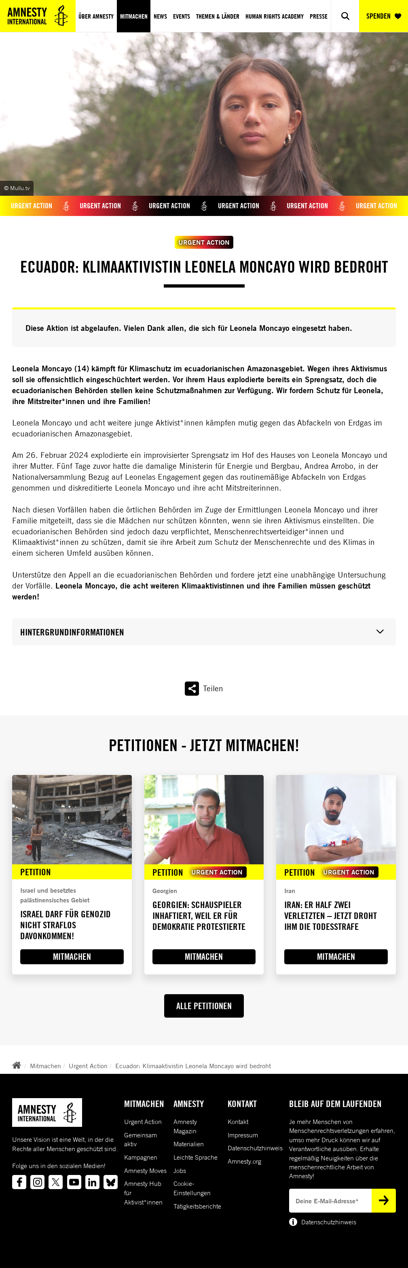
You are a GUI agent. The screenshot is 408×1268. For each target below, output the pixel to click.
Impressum (243, 1135)
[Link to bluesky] (111, 1182)
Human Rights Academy (274, 16)
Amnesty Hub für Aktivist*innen (143, 1192)
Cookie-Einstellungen (192, 1188)
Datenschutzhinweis (255, 1148)
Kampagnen (140, 1157)
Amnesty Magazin (185, 1126)
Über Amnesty (96, 16)
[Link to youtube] (74, 1182)
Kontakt (238, 1122)
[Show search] (345, 16)
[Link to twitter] (56, 1182)
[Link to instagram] (37, 1182)
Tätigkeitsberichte (197, 1206)
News (160, 16)
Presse (319, 16)
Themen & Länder (217, 16)
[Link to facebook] (19, 1182)
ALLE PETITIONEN (204, 1006)
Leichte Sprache (195, 1157)
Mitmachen (134, 16)
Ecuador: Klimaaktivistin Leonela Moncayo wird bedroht (193, 1066)
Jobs (179, 1170)
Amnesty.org (244, 1161)
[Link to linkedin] (92, 1182)
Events (181, 16)
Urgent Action (88, 1066)
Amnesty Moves (145, 1170)
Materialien (188, 1144)
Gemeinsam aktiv (140, 1139)
